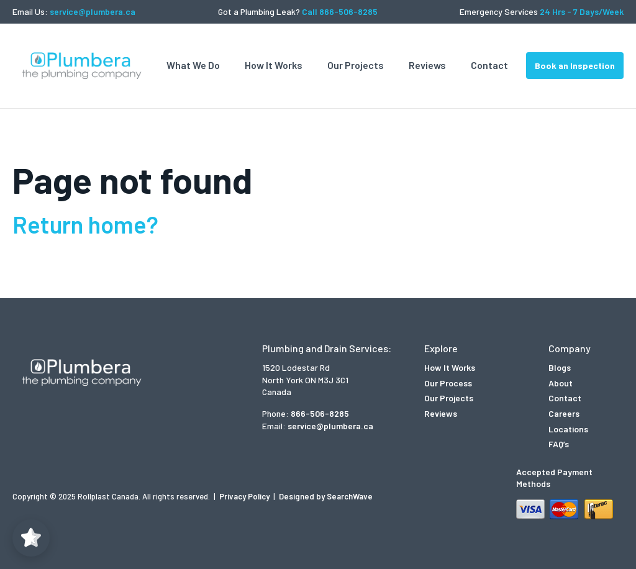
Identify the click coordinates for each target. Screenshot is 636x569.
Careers (563, 413)
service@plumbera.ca (92, 11)
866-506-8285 (320, 413)
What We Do (193, 65)
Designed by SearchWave (326, 496)
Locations (568, 429)
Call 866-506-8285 (340, 11)
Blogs (559, 367)
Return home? (85, 224)
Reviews (427, 65)
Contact (489, 65)
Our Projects (355, 65)
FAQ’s (558, 444)
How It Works (273, 65)
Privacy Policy (245, 496)
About (560, 383)
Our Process (448, 383)
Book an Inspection (575, 65)
